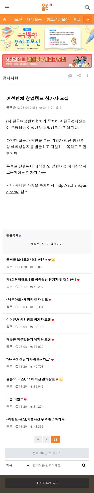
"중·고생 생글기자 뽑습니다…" (30, 359)
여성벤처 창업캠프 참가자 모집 (30, 319)
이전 (46, 439)
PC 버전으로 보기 (47, 483)
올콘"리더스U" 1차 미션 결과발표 (34, 379)
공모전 (16, 19)
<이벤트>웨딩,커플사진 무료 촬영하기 (35, 419)
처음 (38, 439)
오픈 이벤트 (16, 399)
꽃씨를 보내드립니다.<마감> (30, 259)
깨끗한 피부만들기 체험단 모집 (30, 339)
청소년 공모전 (57, 19)
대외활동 (34, 19)
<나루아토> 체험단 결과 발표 (28, 299)
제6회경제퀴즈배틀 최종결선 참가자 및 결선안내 (42, 279)
